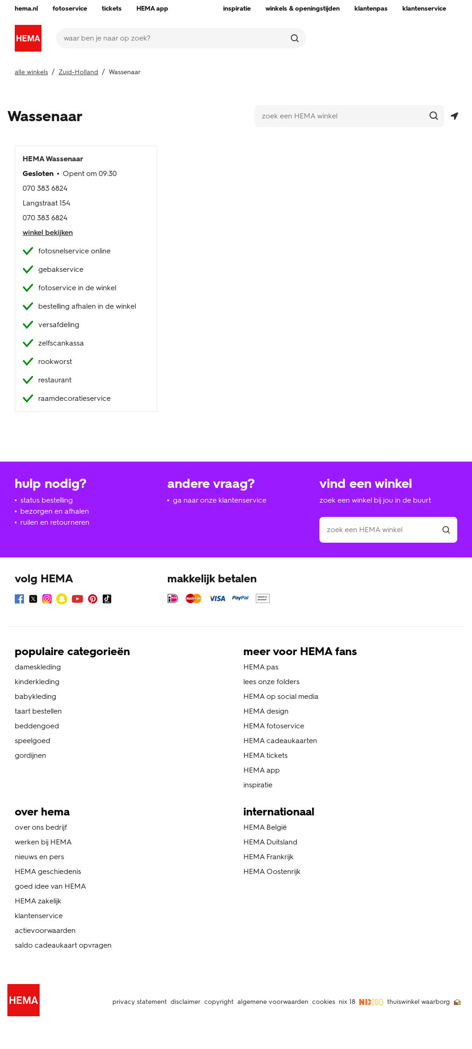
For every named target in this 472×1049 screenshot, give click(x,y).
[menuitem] (26, 9)
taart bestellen (38, 711)
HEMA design (266, 711)
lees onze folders (271, 681)
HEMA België (265, 827)
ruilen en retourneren (54, 522)
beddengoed (37, 725)
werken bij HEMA (43, 842)
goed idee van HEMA (50, 886)
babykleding (35, 696)
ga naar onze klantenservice (219, 500)
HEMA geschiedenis (48, 871)
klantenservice (39, 915)
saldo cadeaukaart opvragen (63, 945)
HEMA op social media (281, 696)
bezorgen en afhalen (54, 511)
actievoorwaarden (45, 930)
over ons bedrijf (41, 827)
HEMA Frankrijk (268, 856)
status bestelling (46, 500)
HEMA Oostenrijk (272, 871)
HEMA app (261, 770)
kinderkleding (37, 681)
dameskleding (38, 666)
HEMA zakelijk (38, 901)
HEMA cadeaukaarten (280, 740)
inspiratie (257, 784)
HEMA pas (260, 666)
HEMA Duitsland (270, 842)
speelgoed (32, 740)
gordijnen (30, 755)
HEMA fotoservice (273, 725)
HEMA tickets (265, 755)
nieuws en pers (39, 856)
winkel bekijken (48, 232)
